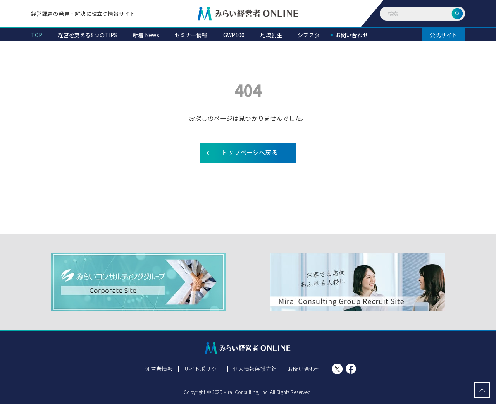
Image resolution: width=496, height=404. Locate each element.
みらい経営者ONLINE (248, 13)
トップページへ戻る (249, 152)
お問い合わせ (304, 369)
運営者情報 (159, 369)
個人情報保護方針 (255, 369)
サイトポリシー (203, 369)
